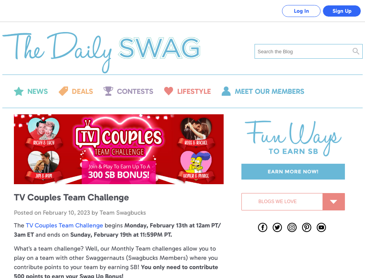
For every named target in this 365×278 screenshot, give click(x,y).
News (37, 91)
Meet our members (269, 91)
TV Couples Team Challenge (65, 225)
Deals (82, 91)
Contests (135, 91)
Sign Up (342, 11)
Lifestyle (194, 91)
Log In (301, 11)
